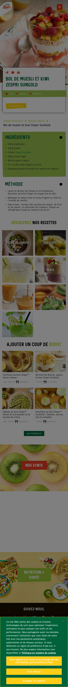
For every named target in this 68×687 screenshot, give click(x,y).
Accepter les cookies (34, 681)
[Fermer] (63, 621)
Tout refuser (34, 671)
